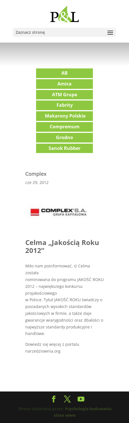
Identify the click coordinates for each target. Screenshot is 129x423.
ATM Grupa (64, 94)
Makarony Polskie (65, 116)
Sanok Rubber (64, 148)
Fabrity (65, 105)
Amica (64, 84)
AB (64, 73)
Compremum (65, 126)
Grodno (64, 137)
